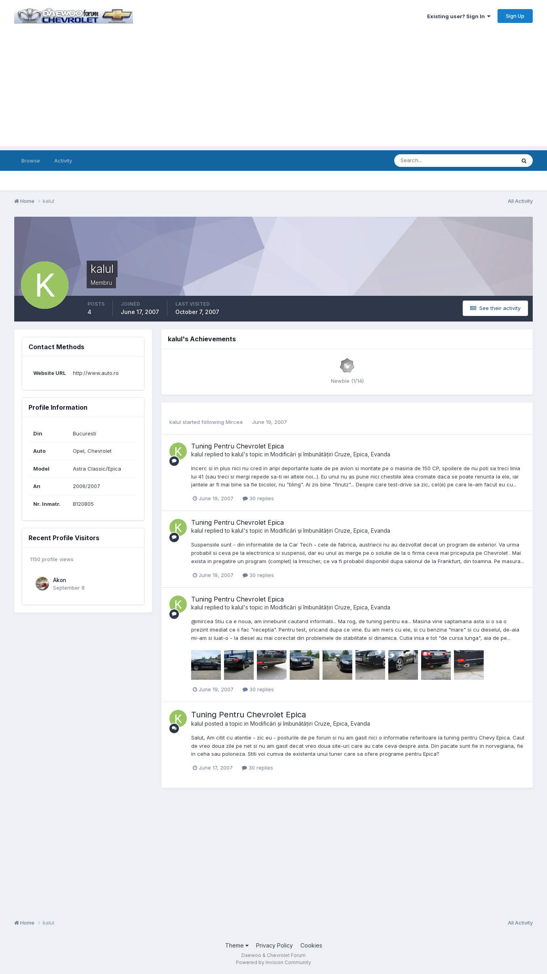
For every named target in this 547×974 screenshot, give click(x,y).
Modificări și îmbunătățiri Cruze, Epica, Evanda (330, 454)
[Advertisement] (273, 91)
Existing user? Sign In (458, 16)
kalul (175, 422)
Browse (30, 160)
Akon (59, 580)
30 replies (258, 498)
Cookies (311, 945)
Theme (237, 945)
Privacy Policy (274, 945)
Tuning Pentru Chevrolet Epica (237, 446)
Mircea (234, 422)
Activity (63, 160)
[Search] (429, 160)
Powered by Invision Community (273, 962)
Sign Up (515, 16)
